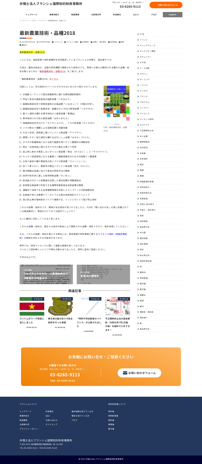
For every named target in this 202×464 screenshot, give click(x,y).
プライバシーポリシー (29, 428)
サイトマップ (51, 424)
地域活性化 (145, 187)
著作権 (143, 283)
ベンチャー (145, 107)
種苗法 (24, 45)
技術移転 (113, 42)
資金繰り (144, 317)
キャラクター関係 (147, 51)
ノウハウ (144, 85)
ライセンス (58, 42)
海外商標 (144, 244)
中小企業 (144, 136)
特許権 (111, 411)
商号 (142, 164)
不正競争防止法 (147, 130)
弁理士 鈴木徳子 (147, 204)
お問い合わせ (51, 420)
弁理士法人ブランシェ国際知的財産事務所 (51, 3)
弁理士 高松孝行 (99, 42)
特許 (122, 42)
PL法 (142, 34)
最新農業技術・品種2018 (52, 71)
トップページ (25, 411)
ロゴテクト (145, 124)
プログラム (145, 102)
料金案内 (49, 411)
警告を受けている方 (80, 415)
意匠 (142, 215)
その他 (143, 62)
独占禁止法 (145, 255)
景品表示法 (145, 227)
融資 (142, 300)
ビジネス (144, 90)
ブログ (74, 420)
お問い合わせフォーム (168, 5)
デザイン (144, 73)
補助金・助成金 (147, 312)
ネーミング (145, 79)
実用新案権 (113, 415)
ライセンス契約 (72, 42)
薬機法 (143, 295)
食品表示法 (145, 329)
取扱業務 (23, 420)
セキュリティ (146, 56)
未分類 (143, 232)
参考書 (143, 153)
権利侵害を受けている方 (82, 411)
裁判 (142, 306)
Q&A (48, 415)
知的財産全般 (146, 261)
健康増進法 (145, 141)
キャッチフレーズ (147, 45)
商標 (142, 170)
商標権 (111, 424)
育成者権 (144, 278)
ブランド (144, 96)
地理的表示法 (146, 193)
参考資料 (85, 42)
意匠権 (111, 420)
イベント (144, 39)
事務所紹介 (24, 415)
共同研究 (144, 147)
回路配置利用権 (147, 181)
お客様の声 (24, 424)
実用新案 (144, 198)
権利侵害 (144, 238)
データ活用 (145, 68)
